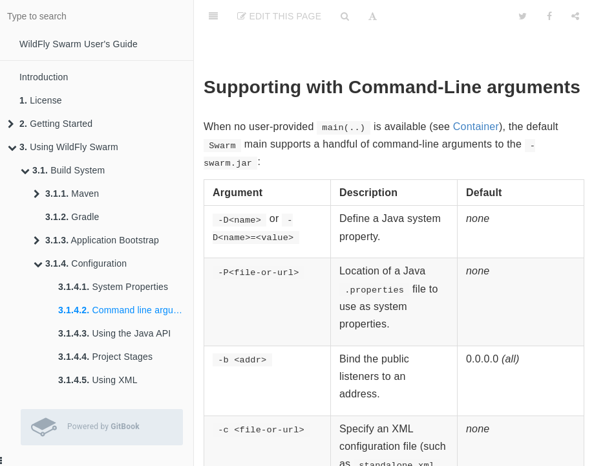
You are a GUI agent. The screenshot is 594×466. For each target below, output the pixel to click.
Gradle (72, 217)
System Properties (113, 287)
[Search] (345, 16)
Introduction (44, 77)
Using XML (98, 380)
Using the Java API (114, 333)
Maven (66, 193)
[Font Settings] (373, 16)
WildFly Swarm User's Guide (78, 44)
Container (476, 126)
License (40, 100)
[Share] (575, 16)
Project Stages (105, 356)
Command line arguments (125, 310)
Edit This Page (279, 16)
